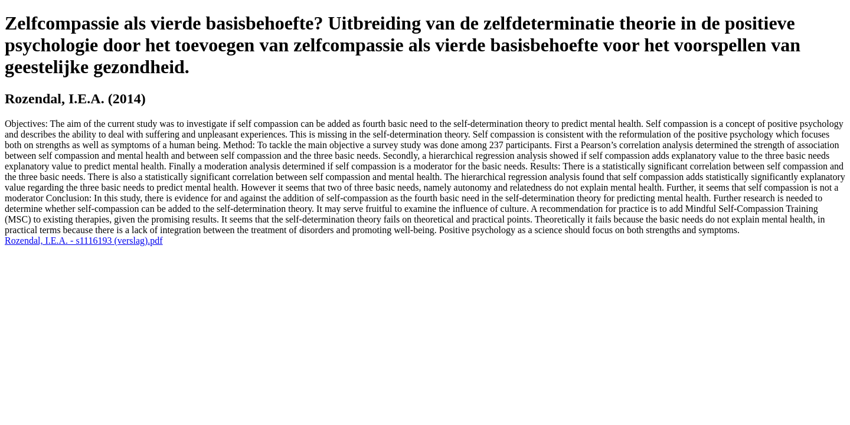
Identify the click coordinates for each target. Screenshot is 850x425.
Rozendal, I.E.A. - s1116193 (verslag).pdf (84, 241)
